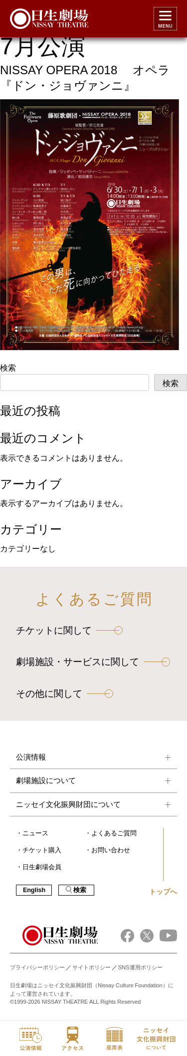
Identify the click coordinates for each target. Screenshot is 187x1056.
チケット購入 (41, 850)
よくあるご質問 (114, 833)
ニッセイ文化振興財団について (68, 804)
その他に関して (49, 693)
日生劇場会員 (41, 867)
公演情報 (31, 757)
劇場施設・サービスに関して (77, 662)
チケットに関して (54, 630)
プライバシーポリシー (37, 967)
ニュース (35, 833)
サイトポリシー (91, 967)
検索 (8, 368)
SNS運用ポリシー (140, 967)
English (34, 890)
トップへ (163, 892)
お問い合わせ (110, 850)
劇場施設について (46, 780)
